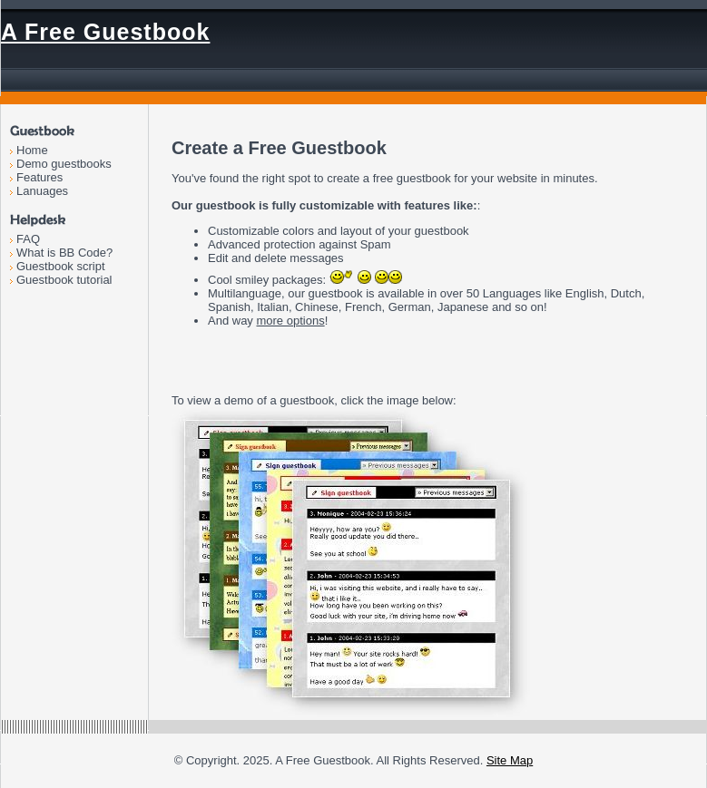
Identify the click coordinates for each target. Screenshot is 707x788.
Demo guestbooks (64, 163)
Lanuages (42, 191)
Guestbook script (60, 266)
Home (32, 150)
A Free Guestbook (105, 31)
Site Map (509, 760)
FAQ (28, 239)
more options (290, 320)
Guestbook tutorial (64, 280)
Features (39, 177)
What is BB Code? (64, 252)
